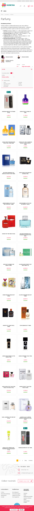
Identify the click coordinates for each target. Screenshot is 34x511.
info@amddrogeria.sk (27, 473)
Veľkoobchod (3, 495)
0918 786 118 (24, 470)
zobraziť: (18, 64)
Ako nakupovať (15, 492)
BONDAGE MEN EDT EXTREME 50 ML (8, 112)
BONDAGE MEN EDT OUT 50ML (25, 447)
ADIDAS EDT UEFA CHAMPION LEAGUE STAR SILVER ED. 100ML (25, 143)
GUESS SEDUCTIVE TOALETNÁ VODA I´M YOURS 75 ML (8, 387)
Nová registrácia (15, 497)
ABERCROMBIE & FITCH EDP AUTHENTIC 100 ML (25, 204)
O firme (2, 492)
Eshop (2, 14)
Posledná (30, 460)
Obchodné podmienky (5, 493)
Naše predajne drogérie (27, 501)
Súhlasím (21, 509)
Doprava (19, 1)
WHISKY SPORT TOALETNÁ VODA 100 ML (25, 387)
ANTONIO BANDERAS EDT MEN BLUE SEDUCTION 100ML (8, 173)
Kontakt (27, 1)
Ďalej (26, 460)
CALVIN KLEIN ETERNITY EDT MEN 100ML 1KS (25, 265)
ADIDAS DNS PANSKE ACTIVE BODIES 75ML (8, 356)
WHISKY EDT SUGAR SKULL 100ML (8, 326)
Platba (23, 1)
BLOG (31, 1)
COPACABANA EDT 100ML (25, 325)
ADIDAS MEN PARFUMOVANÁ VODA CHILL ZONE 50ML (8, 142)
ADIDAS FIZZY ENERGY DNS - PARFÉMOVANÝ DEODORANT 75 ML (8, 448)
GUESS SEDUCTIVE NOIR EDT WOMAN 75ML (25, 173)
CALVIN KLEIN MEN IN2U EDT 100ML (25, 295)
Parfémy (11, 14)
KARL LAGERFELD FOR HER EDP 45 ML (8, 418)
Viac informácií (14, 509)
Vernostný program (16, 493)
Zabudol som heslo (16, 495)
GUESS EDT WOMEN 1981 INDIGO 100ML (8, 265)
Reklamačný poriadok (28, 496)
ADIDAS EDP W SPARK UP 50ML (25, 112)
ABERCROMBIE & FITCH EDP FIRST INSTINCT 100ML (9, 204)
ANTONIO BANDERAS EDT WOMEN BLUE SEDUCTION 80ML (25, 235)
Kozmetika (7, 14)
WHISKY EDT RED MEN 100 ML (8, 233)
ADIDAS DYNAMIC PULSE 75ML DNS (25, 356)
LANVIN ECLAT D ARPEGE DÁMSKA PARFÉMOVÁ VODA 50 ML (25, 418)
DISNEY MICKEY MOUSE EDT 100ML (9, 295)
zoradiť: (23, 64)
